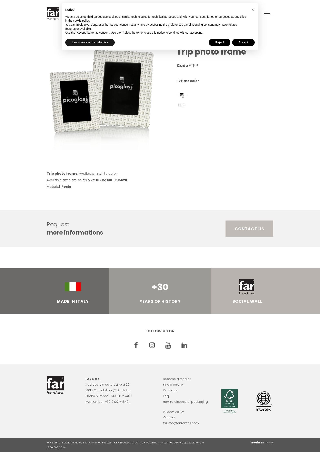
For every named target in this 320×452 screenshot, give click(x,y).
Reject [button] (219, 42)
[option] (102, 94)
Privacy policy (173, 412)
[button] (268, 13)
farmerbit (267, 442)
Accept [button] (243, 42)
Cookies (169, 417)
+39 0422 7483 (121, 396)
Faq (166, 396)
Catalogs (170, 390)
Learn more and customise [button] (90, 42)
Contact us (249, 229)
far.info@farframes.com (181, 423)
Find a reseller (173, 385)
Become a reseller (177, 379)
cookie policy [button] (81, 20)
